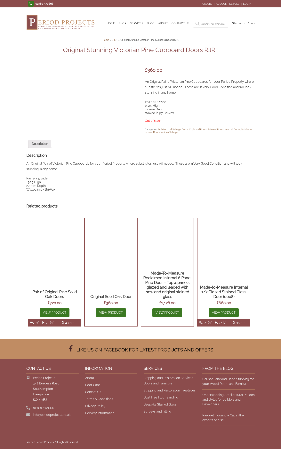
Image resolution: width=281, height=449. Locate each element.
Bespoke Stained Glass (160, 404)
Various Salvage (169, 132)
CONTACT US (180, 23)
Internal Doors (232, 129)
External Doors (216, 129)
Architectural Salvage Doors (173, 129)
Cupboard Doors (198, 129)
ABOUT (163, 23)
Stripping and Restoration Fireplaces (170, 390)
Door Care (92, 385)
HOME (111, 23)
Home (105, 40)
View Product (54, 312)
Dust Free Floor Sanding (161, 397)
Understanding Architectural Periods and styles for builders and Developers (228, 399)
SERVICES (136, 23)
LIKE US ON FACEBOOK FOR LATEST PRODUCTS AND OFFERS (140, 350)
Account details (227, 3)
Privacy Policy (95, 406)
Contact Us (93, 392)
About (89, 378)
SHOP (122, 23)
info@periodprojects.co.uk (51, 415)
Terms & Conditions (99, 399)
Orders (207, 3)
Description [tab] (40, 144)
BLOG (150, 23)
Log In (247, 3)
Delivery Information (99, 413)
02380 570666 (43, 408)
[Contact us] (39, 4)
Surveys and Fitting (157, 411)
